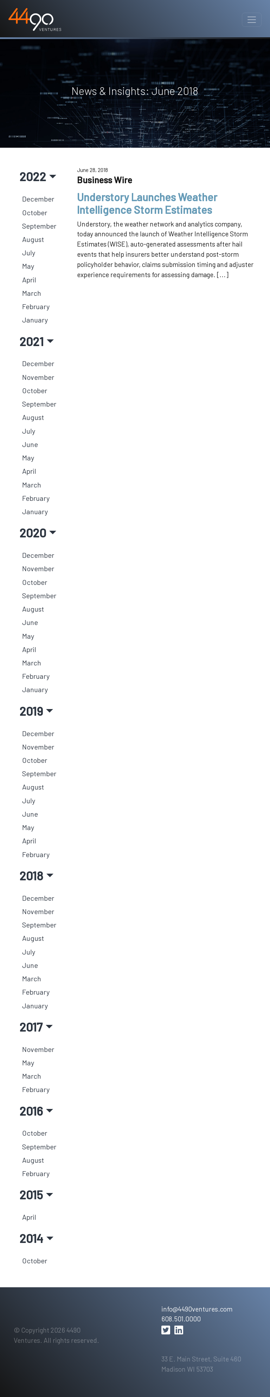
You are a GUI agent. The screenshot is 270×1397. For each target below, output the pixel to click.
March (31, 293)
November (38, 377)
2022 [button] (32, 176)
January (35, 319)
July (28, 252)
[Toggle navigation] (252, 20)
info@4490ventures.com (196, 1309)
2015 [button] (31, 1194)
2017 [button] (31, 1026)
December (38, 198)
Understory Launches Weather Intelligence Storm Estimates (147, 203)
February (36, 306)
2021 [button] (31, 341)
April (29, 279)
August (33, 239)
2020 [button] (32, 532)
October (34, 212)
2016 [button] (31, 1110)
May (28, 266)
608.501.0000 (181, 1319)
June (30, 444)
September (39, 226)
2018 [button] (31, 875)
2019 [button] (31, 710)
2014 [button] (31, 1238)
